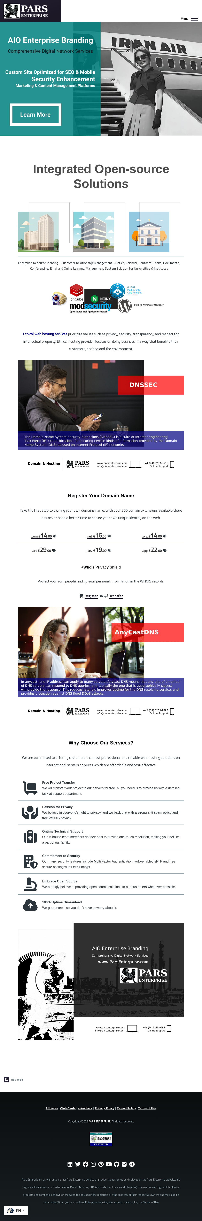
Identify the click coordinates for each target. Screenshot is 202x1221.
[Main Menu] (188, 18)
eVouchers (85, 1108)
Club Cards (68, 1108)
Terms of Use (147, 1108)
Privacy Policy (104, 1108)
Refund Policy (126, 1108)
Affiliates (52, 1108)
